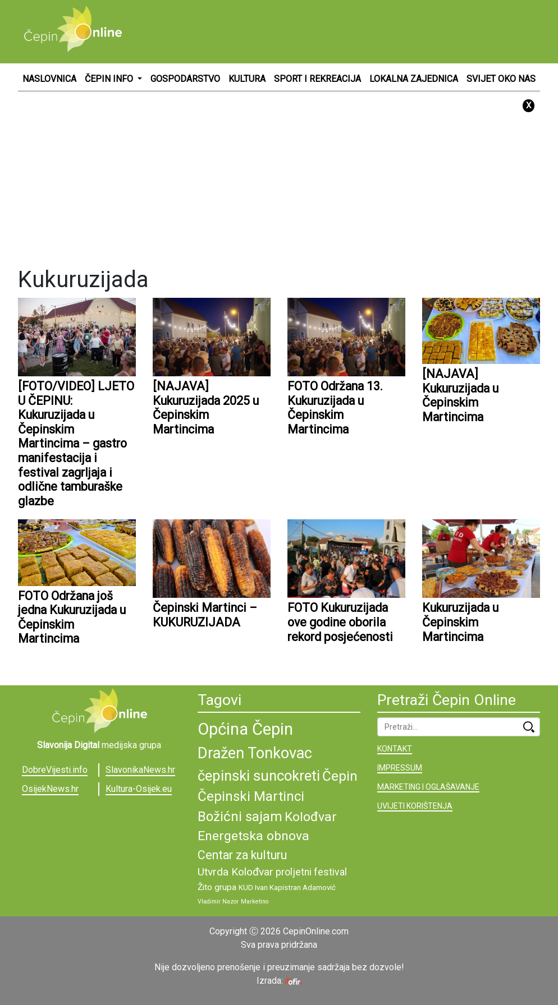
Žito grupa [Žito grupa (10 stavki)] (217, 887)
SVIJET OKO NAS (501, 78)
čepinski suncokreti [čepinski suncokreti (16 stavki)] (259, 775)
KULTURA (247, 78)
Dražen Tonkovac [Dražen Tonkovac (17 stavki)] (255, 753)
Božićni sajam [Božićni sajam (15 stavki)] (240, 816)
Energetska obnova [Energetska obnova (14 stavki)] (253, 835)
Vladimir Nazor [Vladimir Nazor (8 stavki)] (218, 901)
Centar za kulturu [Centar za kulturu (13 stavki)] (242, 855)
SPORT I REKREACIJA (317, 78)
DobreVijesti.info (55, 769)
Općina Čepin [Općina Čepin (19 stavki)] (245, 729)
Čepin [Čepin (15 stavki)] (340, 776)
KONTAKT (394, 748)
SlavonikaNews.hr (140, 769)
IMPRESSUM (399, 767)
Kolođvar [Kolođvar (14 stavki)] (311, 816)
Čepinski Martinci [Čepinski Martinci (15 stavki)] (251, 796)
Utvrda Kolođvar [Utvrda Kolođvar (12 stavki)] (235, 871)
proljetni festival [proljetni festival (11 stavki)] (311, 872)
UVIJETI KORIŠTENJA (414, 805)
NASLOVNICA (49, 78)
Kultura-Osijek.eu (139, 788)
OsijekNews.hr (50, 788)
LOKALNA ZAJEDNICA (413, 78)
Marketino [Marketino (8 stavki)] (254, 901)
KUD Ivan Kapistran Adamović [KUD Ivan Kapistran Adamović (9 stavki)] (287, 887)
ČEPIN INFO (110, 78)
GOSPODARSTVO (185, 78)
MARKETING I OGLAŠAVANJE (428, 786)
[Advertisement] (335, 31)
